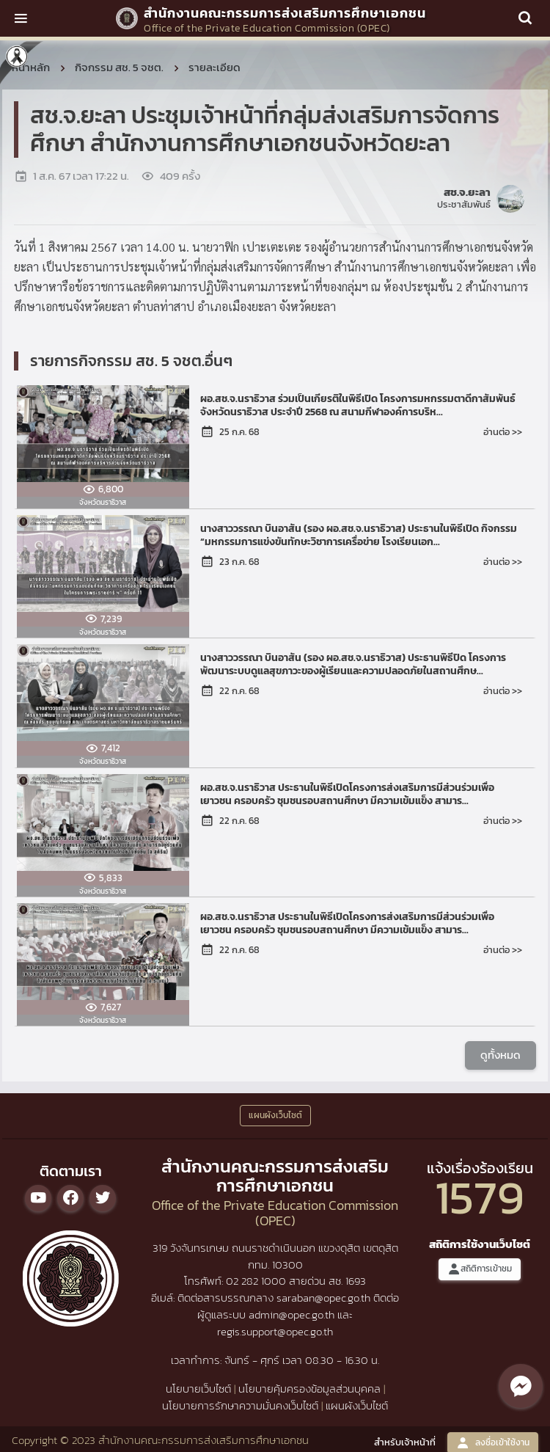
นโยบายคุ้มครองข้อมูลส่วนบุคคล (309, 1388)
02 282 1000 (257, 1280)
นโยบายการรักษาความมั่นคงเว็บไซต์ (240, 1405)
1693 (355, 1280)
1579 (479, 1197)
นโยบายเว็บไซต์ (198, 1388)
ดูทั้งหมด (500, 1054)
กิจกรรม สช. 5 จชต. (119, 67)
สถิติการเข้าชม (479, 1269)
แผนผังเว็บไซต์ (357, 1405)
